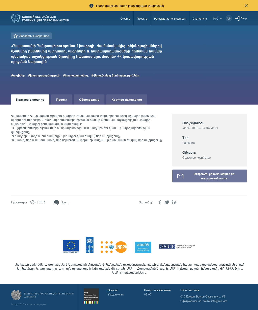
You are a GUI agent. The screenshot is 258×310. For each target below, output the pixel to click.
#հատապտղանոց (75, 75)
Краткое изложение (126, 99)
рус (215, 18)
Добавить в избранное (34, 36)
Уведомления (116, 294)
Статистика (200, 18)
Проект (61, 99)
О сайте (125, 18)
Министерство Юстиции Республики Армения (49, 295)
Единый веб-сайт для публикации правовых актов (45, 18)
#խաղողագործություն (43, 75)
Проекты (142, 18)
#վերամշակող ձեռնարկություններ (115, 75)
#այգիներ (18, 75)
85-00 (147, 294)
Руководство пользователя (170, 18)
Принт (65, 202)
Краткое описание (30, 99)
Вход (244, 18)
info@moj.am (219, 301)
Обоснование (89, 99)
